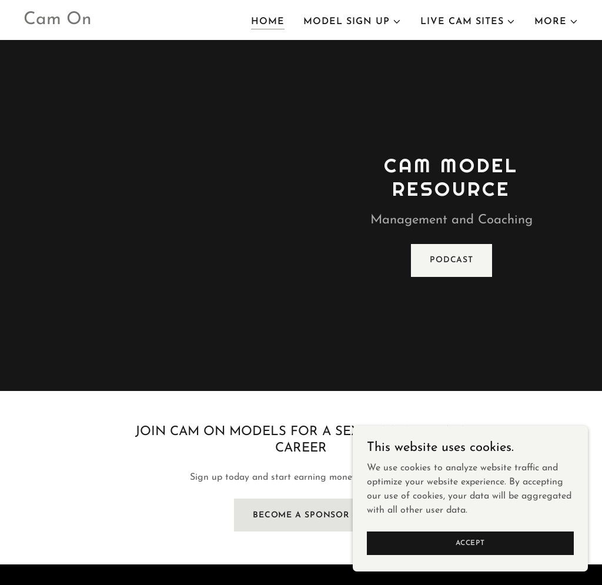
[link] (58, 21)
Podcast (451, 260)
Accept (470, 542)
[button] (352, 22)
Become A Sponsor (301, 515)
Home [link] (268, 21)
